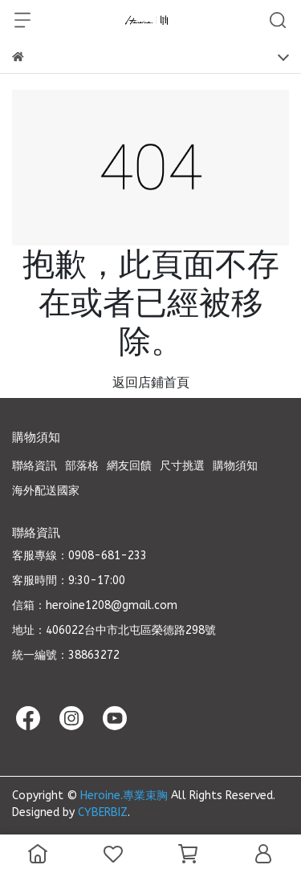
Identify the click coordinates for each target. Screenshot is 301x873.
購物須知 (235, 466)
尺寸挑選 (182, 466)
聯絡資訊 (34, 466)
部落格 (82, 466)
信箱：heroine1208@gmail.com (94, 605)
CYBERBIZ (103, 812)
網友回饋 (129, 466)
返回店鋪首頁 (150, 382)
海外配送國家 (45, 490)
